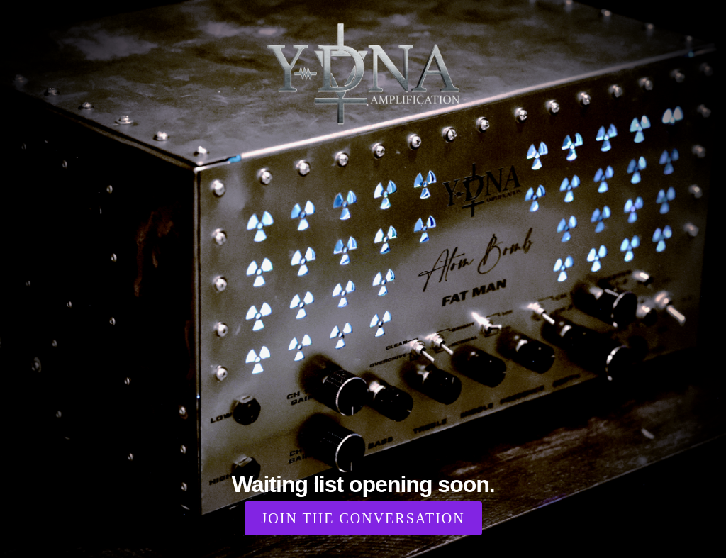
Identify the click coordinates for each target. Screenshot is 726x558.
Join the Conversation (363, 518)
